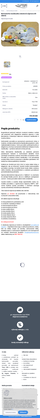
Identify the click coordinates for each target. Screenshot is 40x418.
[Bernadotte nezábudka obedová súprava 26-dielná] (20, 34)
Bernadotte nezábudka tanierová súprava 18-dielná (28, 260)
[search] (37, 5)
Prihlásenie (26, 1)
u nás (20, 329)
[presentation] (3, 39)
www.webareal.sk (26, 416)
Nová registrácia (35, 1)
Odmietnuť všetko (11, 412)
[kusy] (18, 120)
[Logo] (21, 6)
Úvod (2, 10)
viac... (3, 377)
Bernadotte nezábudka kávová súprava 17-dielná (10, 262)
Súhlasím (23, 412)
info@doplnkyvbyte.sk (32, 232)
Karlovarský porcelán (12, 10)
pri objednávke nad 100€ (20, 316)
